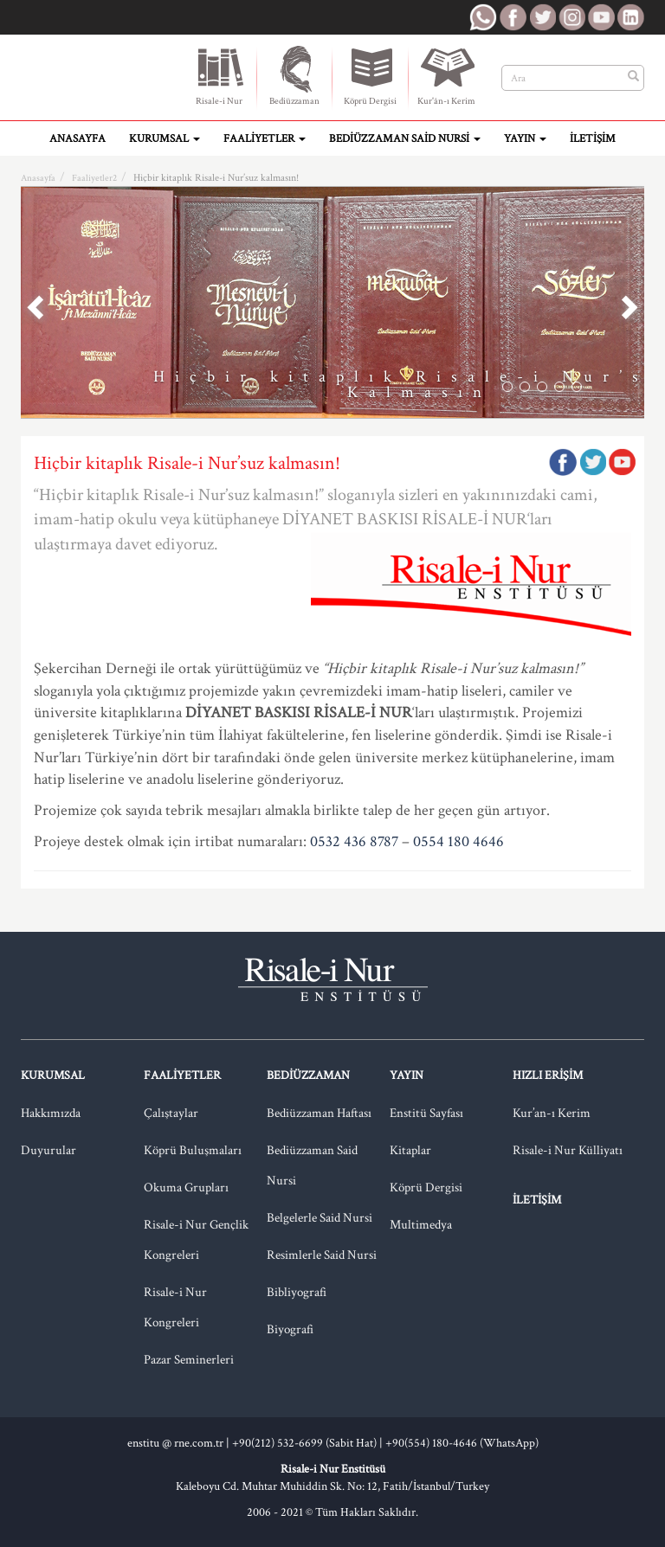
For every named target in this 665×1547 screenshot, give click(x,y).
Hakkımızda (51, 1113)
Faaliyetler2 (94, 178)
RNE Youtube (601, 17)
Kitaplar (410, 1150)
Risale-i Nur (218, 75)
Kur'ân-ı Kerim (446, 75)
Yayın (525, 139)
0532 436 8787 (354, 841)
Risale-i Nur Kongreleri (175, 1307)
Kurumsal (164, 139)
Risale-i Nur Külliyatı (568, 1150)
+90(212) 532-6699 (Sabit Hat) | (308, 1443)
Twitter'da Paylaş (592, 462)
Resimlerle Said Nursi (322, 1255)
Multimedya (421, 1224)
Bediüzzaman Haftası (319, 1113)
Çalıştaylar (171, 1113)
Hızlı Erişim (548, 1075)
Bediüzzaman (295, 75)
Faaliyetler (264, 139)
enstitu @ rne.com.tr (175, 1443)
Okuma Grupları (186, 1187)
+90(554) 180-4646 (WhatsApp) (462, 1443)
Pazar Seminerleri (189, 1359)
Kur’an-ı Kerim (552, 1113)
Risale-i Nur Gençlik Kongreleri (196, 1239)
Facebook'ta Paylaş (563, 462)
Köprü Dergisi (370, 75)
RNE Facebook (512, 17)
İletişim (593, 139)
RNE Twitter (542, 17)
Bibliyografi (296, 1292)
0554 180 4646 (458, 841)
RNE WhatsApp (483, 17)
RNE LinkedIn (630, 17)
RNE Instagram (571, 17)
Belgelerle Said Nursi (319, 1218)
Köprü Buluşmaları (193, 1150)
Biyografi (290, 1329)
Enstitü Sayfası (426, 1113)
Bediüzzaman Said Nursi (405, 139)
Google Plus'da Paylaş (622, 462)
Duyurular (48, 1150)
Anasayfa (77, 139)
